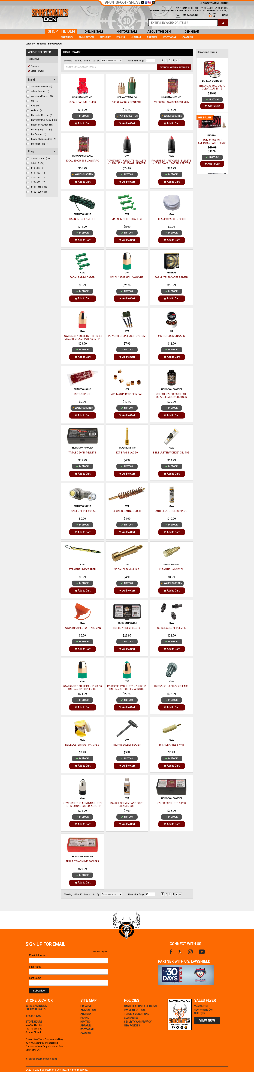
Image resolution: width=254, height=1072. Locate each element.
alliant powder (40, 91)
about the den (159, 31)
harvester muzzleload (44, 120)
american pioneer (42, 96)
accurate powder (41, 86)
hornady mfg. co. (41, 129)
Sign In (224, 3)
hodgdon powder (42, 125)
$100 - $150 (39, 187)
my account (187, 15)
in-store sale (126, 31)
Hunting (136, 37)
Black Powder (55, 43)
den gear (192, 31)
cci (34, 101)
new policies (132, 1025)
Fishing (120, 37)
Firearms (41, 43)
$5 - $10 (37, 163)
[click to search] (223, 22)
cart (218, 15)
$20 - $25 (38, 177)
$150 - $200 (39, 192)
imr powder (38, 134)
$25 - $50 (38, 182)
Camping (187, 37)
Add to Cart (82, 123)
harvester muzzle (42, 115)
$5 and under (40, 158)
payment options (135, 1010)
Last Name (35, 978)
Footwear (170, 37)
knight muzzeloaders (43, 139)
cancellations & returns (140, 1006)
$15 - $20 (38, 173)
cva (35, 105)
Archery (105, 37)
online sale (93, 31)
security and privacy (138, 1021)
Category (30, 43)
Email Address (38, 955)
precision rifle (40, 144)
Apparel (152, 37)
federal (37, 110)
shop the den (61, 31)
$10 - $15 (38, 168)
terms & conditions (136, 1014)
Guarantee (131, 1017)
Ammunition (86, 37)
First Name (35, 966)
